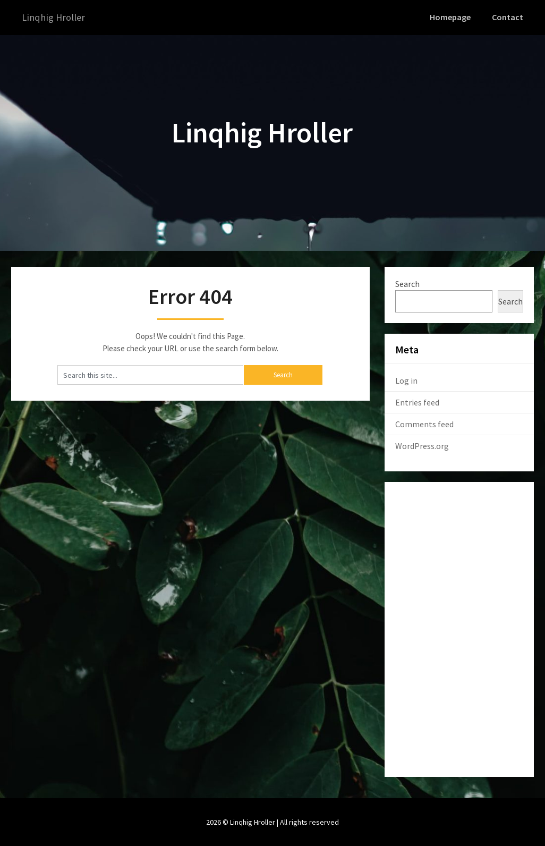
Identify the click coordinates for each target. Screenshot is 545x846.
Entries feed (417, 401)
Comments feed (424, 423)
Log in (406, 380)
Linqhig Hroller (55, 17)
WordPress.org (422, 445)
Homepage (452, 17)
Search (407, 283)
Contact (508, 17)
